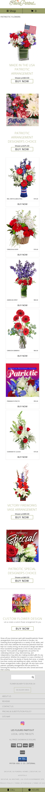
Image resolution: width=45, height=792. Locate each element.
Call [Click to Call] (11, 789)
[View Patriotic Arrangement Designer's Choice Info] (22, 110)
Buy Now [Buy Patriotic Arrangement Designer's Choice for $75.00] (22, 149)
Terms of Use (39, 783)
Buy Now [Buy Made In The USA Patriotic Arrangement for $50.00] (22, 81)
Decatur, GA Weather (10, 779)
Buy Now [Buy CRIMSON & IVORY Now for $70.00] (22, 254)
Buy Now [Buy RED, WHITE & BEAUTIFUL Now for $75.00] (22, 204)
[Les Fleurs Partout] (22, 5)
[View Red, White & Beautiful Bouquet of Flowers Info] (22, 178)
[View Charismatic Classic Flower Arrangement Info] (22, 431)
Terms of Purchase (23, 783)
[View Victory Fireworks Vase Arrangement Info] (22, 482)
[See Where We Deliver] (22, 690)
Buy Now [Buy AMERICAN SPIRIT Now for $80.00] (22, 305)
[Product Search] (23, 677)
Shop (11, 11)
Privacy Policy (6, 783)
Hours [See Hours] (33, 789)
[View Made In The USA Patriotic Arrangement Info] (22, 42)
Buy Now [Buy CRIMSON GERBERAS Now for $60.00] (22, 355)
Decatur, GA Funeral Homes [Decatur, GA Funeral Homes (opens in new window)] (16, 771)
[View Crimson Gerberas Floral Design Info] (22, 329)
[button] (22, 759)
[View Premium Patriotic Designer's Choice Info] (22, 380)
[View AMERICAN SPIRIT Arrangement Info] (22, 279)
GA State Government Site (32, 779)
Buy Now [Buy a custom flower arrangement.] (22, 628)
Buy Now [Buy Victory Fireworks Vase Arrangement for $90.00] (22, 517)
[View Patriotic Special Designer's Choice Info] (22, 546)
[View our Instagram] (22, 724)
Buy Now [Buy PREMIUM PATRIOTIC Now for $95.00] (22, 406)
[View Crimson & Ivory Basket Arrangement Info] (22, 228)
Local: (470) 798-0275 (22, 733)
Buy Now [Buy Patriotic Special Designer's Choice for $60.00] (22, 581)
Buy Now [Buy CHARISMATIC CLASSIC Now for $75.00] (22, 457)
